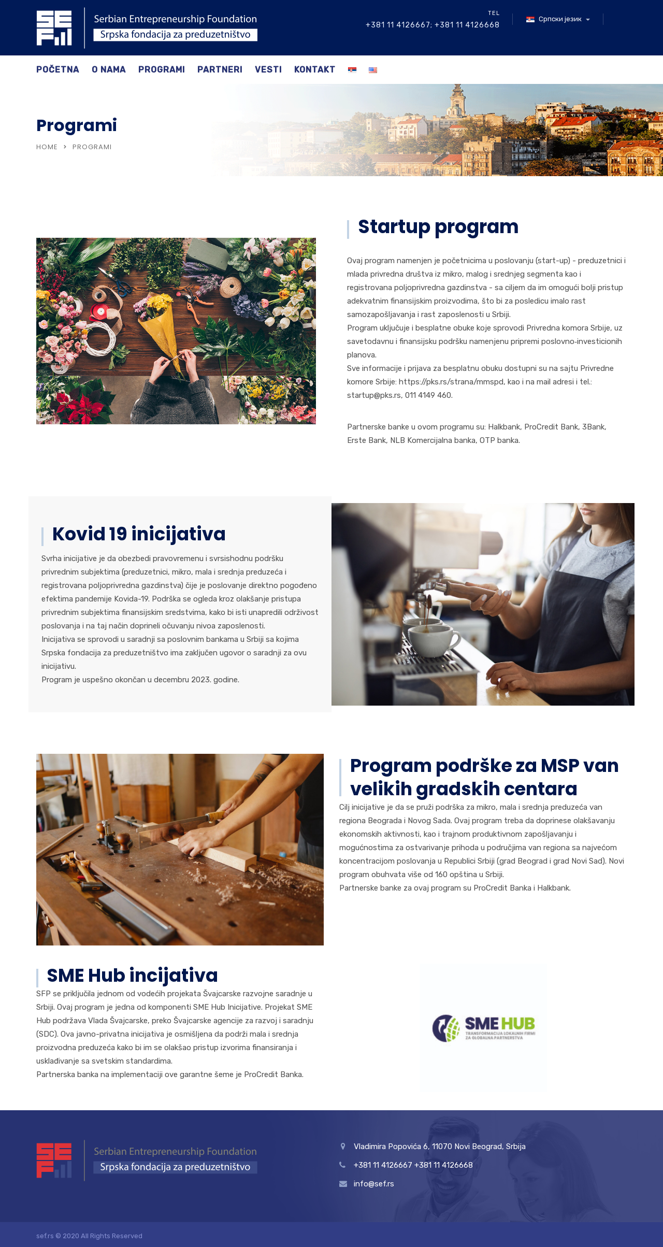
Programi (161, 70)
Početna (57, 70)
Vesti (268, 70)
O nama (109, 70)
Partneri (219, 70)
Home (47, 147)
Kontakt (315, 70)
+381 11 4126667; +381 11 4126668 (433, 25)
